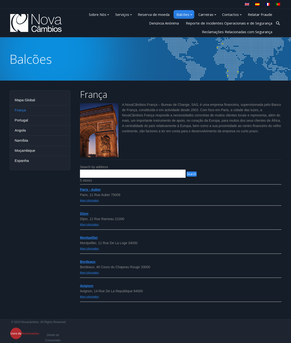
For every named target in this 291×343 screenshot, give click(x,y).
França (20, 110)
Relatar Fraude (260, 14)
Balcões (182, 14)
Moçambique (25, 150)
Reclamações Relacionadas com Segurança (237, 31)
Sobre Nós (97, 14)
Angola (20, 130)
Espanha (22, 161)
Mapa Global (25, 100)
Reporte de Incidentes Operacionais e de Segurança (229, 23)
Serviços (122, 14)
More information (89, 200)
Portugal (21, 120)
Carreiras (205, 14)
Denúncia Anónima (164, 23)
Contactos (230, 14)
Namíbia (21, 140)
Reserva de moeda (154, 14)
